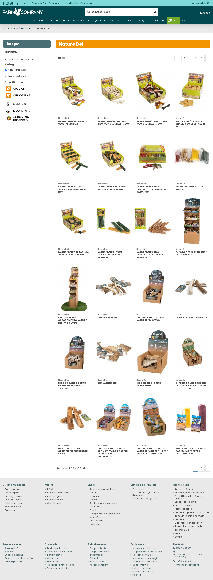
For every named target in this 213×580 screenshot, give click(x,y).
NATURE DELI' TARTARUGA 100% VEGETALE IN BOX (73, 253)
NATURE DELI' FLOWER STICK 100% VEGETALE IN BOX (72, 189)
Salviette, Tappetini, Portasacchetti (192, 512)
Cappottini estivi (98, 548)
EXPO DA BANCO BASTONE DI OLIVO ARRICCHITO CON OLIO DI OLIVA (191, 385)
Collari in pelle (12, 493)
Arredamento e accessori (145, 561)
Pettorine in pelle (13, 507)
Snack (93, 510)
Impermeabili (96, 555)
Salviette (179, 519)
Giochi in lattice (55, 500)
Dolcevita (94, 558)
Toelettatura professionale (188, 526)
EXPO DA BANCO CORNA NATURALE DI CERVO (150, 319)
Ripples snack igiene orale (103, 503)
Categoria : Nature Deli (21, 59)
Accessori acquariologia (103, 489)
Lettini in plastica (13, 561)
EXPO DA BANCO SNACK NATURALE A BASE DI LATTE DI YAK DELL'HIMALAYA (152, 451)
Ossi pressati (96, 521)
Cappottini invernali (100, 552)
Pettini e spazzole (183, 509)
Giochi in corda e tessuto (60, 493)
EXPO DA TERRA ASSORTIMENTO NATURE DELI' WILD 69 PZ (72, 320)
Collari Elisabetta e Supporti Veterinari (189, 497)
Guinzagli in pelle (13, 500)
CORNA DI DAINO (107, 383)
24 (186, 58)
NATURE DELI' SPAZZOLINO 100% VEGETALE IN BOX (151, 123)
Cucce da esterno (14, 555)
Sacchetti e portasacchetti (189, 523)
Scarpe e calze (97, 561)
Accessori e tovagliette (144, 498)
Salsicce (94, 496)
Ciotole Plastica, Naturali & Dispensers (145, 493)
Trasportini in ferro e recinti (60, 565)
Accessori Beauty (184, 489)
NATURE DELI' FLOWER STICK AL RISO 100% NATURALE (110, 255)
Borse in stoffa (12, 548)
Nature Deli (17, 70)
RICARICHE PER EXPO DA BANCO (189, 188)
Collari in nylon (12, 489)
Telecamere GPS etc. (142, 555)
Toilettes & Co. (182, 530)
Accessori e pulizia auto (59, 552)
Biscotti (93, 500)
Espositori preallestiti (185, 502)
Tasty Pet (94, 507)
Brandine (9, 552)
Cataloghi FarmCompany (45, 3)
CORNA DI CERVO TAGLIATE (191, 317)
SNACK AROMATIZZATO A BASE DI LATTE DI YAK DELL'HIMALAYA (190, 451)
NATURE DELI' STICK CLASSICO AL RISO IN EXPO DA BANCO (151, 189)
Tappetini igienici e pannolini (190, 516)
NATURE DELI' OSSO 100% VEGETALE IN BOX (72, 123)
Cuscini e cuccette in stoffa (19, 558)
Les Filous (94, 524)
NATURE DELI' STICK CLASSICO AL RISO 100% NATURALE (150, 255)
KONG (50, 489)
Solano (178, 537)
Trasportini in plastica (58, 568)
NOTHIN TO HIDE (97, 493)
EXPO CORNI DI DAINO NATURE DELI (148, 384)
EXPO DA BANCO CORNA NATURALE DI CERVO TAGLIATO (72, 385)
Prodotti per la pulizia (57, 548)
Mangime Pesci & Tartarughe (105, 514)
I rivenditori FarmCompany (77, 3)
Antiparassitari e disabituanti (190, 493)
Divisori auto (53, 561)
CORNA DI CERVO (107, 317)
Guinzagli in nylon (14, 496)
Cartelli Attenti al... (141, 565)
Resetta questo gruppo (17, 76)
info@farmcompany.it (187, 564)
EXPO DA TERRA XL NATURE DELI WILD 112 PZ (191, 253)
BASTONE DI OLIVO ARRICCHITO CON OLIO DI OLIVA (73, 451)
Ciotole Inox (138, 489)
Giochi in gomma (56, 496)
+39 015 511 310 (183, 560)
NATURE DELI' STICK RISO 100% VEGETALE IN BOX (111, 188)
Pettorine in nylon (13, 503)
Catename (10, 510)
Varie (177, 533)
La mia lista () (201, 3)
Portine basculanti (141, 568)
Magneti (136, 575)
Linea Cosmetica (184, 505)
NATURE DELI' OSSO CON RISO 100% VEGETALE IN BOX (113, 123)
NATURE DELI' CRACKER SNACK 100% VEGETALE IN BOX (190, 124)
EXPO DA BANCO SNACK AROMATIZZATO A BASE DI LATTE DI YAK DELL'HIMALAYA (112, 452)
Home (24, 3)
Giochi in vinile (54, 503)
